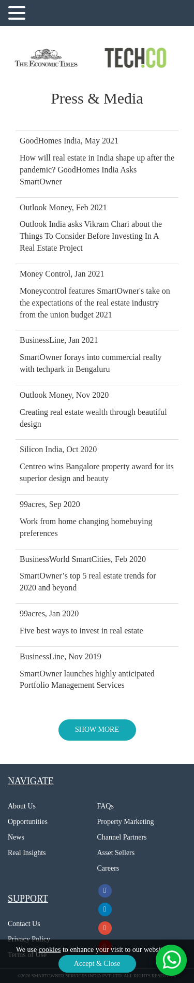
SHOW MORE (97, 729)
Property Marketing (125, 822)
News (16, 837)
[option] (48, 57)
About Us (22, 806)
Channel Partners (122, 837)
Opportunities (28, 822)
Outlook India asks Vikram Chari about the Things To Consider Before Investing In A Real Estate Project (91, 236)
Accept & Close (97, 963)
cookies (50, 949)
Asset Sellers (116, 853)
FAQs (105, 806)
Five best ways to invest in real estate (81, 630)
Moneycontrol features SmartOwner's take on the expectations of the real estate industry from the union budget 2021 (95, 302)
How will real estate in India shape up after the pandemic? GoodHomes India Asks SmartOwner (97, 169)
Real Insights (27, 853)
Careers (108, 868)
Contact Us (24, 924)
